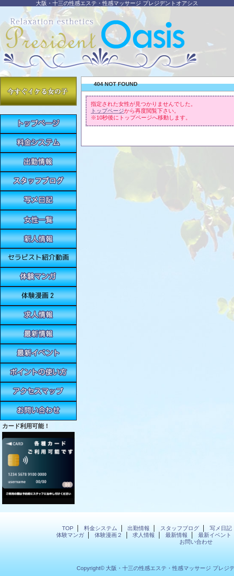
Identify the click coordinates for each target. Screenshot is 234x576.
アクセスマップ (38, 391)
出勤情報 (38, 162)
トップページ (107, 111)
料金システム (38, 143)
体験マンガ (38, 277)
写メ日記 (38, 200)
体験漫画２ (38, 296)
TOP (38, 123)
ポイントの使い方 (38, 372)
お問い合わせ (38, 410)
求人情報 (38, 315)
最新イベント (38, 353)
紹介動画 (38, 257)
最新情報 (38, 334)
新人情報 (38, 238)
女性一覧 (38, 219)
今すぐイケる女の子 (38, 91)
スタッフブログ (38, 181)
